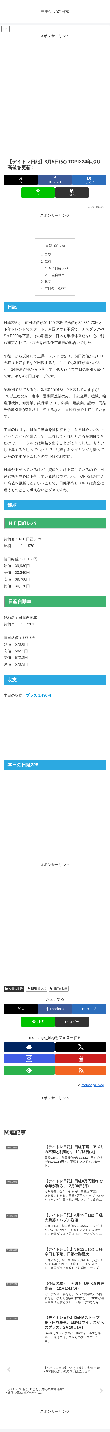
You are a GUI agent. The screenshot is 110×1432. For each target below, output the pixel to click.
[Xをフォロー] (80, 1047)
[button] (72, 192)
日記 (48, 255)
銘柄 (48, 261)
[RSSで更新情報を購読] (80, 1070)
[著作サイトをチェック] (29, 1047)
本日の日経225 (55, 288)
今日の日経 (14, 988)
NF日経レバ (37, 988)
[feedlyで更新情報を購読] (29, 1070)
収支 (48, 281)
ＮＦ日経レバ (58, 268)
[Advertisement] (55, 94)
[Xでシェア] (21, 180)
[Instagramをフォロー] (29, 1058)
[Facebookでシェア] (55, 180)
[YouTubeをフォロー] (80, 1058)
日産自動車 (57, 275)
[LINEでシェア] (38, 192)
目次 (49, 245)
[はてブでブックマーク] (89, 180)
